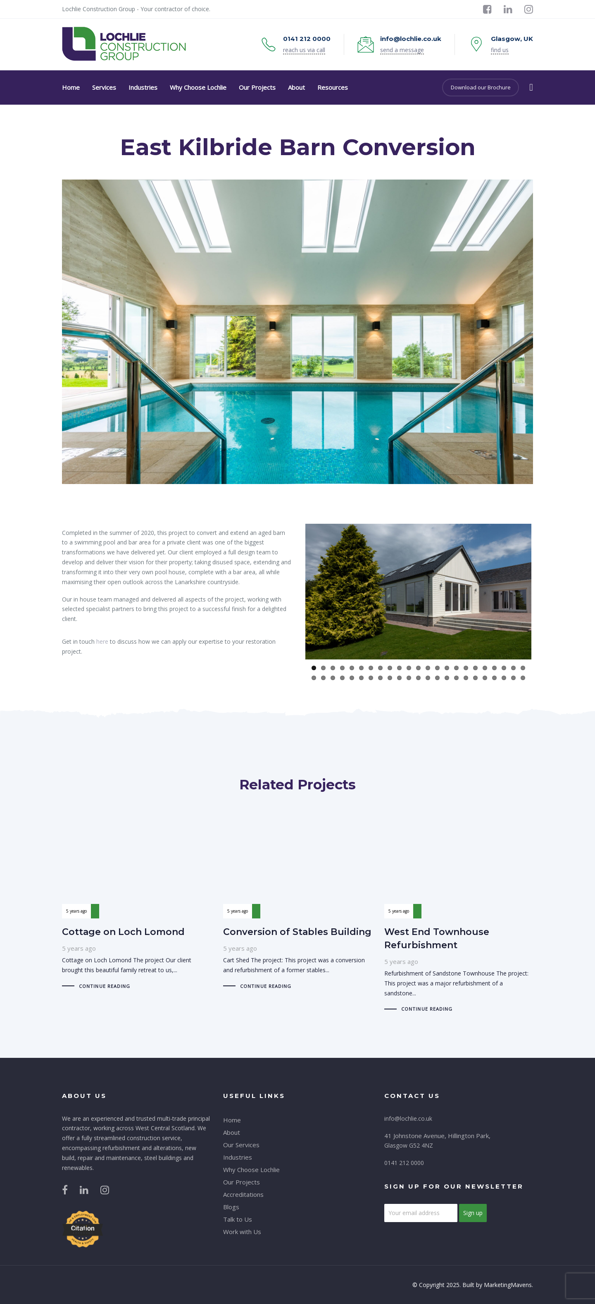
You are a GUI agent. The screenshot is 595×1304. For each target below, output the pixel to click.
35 (418, 678)
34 (409, 678)
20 (494, 668)
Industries (237, 1157)
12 (418, 668)
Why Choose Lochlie (251, 1169)
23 (523, 668)
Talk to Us (237, 1219)
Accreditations (243, 1194)
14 (437, 668)
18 (475, 668)
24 (314, 678)
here (102, 641)
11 (409, 668)
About (231, 1132)
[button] (531, 87)
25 (323, 678)
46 (523, 678)
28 (352, 678)
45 (513, 678)
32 (390, 678)
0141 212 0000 (404, 1163)
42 (485, 678)
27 (342, 678)
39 (456, 678)
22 (513, 668)
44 (504, 678)
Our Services (241, 1145)
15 (447, 668)
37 (437, 678)
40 (466, 678)
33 (399, 678)
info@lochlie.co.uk (408, 1118)
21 (504, 668)
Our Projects (241, 1182)
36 (428, 678)
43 (494, 678)
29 (361, 678)
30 (371, 678)
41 (475, 678)
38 (447, 678)
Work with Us (242, 1231)
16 (456, 668)
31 (380, 678)
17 (466, 668)
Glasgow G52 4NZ (408, 1145)
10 (399, 668)
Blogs (231, 1207)
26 (333, 678)
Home (232, 1120)
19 (485, 668)
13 (428, 668)
